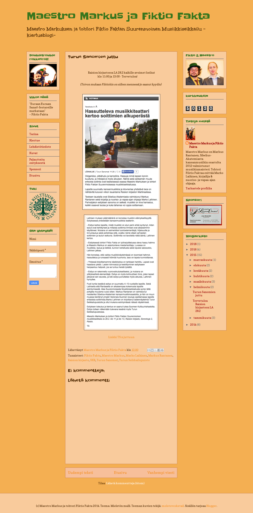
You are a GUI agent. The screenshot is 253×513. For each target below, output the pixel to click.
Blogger (211, 506)
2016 (193, 249)
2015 (193, 255)
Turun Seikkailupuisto (134, 360)
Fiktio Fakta (92, 355)
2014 (193, 324)
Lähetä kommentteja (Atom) (125, 483)
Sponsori (35, 169)
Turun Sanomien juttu (204, 293)
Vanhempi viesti (160, 472)
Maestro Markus (113, 355)
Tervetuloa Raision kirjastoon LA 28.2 (203, 306)
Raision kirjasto (78, 360)
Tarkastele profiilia (199, 188)
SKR (92, 360)
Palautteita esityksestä (37, 161)
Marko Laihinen (136, 355)
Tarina (33, 134)
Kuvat (33, 153)
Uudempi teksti (80, 472)
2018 (193, 244)
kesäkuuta (201, 270)
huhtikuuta (201, 276)
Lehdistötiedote (40, 146)
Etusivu (120, 472)
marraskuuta (203, 260)
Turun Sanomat (107, 360)
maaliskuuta (202, 281)
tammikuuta (202, 317)
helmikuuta (201, 287)
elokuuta (199, 265)
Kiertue (34, 140)
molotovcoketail (173, 506)
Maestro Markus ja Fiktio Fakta (118, 16)
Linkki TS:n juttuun (121, 337)
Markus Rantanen (160, 355)
